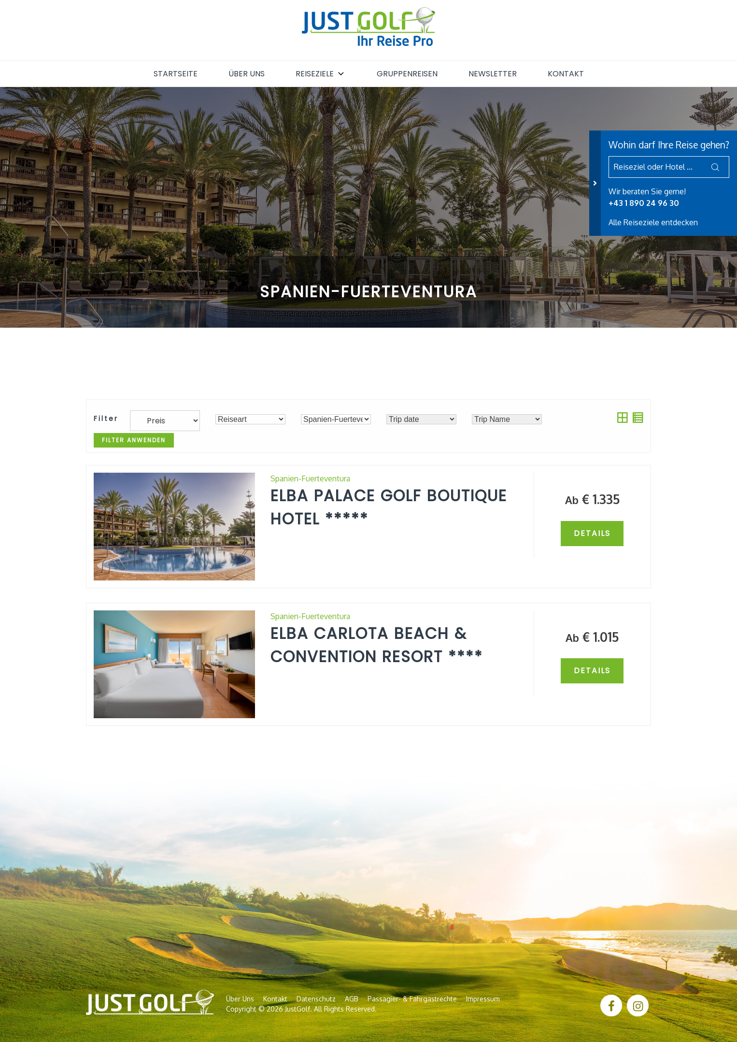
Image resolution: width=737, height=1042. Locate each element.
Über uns (246, 73)
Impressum (483, 999)
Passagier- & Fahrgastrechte (412, 999)
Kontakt (566, 73)
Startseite (176, 73)
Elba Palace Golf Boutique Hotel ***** (388, 507)
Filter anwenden (134, 440)
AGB (351, 999)
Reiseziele (321, 73)
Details (592, 533)
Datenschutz (316, 999)
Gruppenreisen (407, 73)
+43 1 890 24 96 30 (644, 203)
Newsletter (492, 73)
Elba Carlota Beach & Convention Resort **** (376, 644)
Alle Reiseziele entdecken (653, 222)
